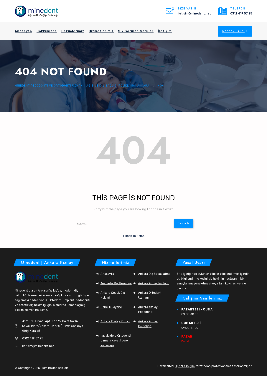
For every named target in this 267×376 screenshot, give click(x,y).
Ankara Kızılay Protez (115, 321)
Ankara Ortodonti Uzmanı (150, 295)
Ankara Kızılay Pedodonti (148, 309)
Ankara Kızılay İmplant (153, 283)
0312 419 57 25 (241, 13)
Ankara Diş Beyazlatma (154, 274)
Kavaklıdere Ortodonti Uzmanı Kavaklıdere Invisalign (115, 340)
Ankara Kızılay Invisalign (148, 324)
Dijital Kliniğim (185, 366)
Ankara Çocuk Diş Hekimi (112, 295)
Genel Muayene (111, 307)
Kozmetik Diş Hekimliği (116, 283)
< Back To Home (133, 236)
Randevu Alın (235, 31)
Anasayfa (107, 274)
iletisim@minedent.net (194, 13)
